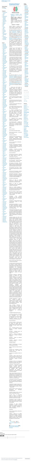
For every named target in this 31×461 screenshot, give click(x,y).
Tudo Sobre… (5, 39)
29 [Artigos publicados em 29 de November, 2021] (24, 99)
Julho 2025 (4, 56)
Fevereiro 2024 (5, 76)
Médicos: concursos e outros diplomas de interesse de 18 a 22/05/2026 (26, 24)
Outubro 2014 (5, 213)
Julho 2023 (4, 85)
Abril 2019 (4, 147)
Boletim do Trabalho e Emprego (4, 18)
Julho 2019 (4, 144)
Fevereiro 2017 (5, 178)
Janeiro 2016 (5, 193)
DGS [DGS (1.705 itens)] (24, 115)
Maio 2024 (4, 73)
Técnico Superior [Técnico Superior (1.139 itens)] (26, 137)
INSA (3, 32)
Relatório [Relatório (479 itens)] (25, 135)
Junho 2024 (4, 72)
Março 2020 (4, 133)
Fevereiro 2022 (5, 105)
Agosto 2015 (4, 201)
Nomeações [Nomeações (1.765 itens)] (26, 130)
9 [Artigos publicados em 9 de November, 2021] (25, 95)
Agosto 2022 (4, 99)
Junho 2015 (4, 203)
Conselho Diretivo (11, 426)
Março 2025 (4, 60)
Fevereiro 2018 (5, 163)
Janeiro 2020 (5, 135)
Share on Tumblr (11, 422)
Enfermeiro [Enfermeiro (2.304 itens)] (26, 118)
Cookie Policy (15, 459)
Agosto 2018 (4, 157)
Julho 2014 (4, 217)
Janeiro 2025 (5, 62)
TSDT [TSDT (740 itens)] (26, 136)
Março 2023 (4, 89)
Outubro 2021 (5, 111)
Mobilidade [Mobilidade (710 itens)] (25, 128)
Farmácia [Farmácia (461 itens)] (27, 119)
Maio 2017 (4, 175)
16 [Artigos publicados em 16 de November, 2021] (25, 96)
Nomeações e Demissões (15, 425)
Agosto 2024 (4, 70)
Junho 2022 (4, 101)
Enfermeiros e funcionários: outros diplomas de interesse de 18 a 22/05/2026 (27, 16)
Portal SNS (4, 38)
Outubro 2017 (5, 169)
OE (3, 35)
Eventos (4, 29)
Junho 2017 (4, 174)
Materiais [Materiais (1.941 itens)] (27, 126)
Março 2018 (4, 162)
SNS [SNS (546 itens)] (24, 136)
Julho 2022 (4, 100)
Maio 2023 (4, 87)
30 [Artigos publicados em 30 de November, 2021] (25, 99)
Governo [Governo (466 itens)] (27, 120)
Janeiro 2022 (5, 106)
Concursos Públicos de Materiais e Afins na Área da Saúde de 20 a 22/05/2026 (26, 32)
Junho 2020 (4, 130)
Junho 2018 (4, 159)
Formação (4, 30)
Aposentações (5, 16)
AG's (3, 15)
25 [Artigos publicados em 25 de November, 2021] (28, 98)
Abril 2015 (4, 205)
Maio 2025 (4, 58)
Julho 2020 (4, 129)
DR (10, 425)
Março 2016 (4, 191)
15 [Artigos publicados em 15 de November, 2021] (24, 96)
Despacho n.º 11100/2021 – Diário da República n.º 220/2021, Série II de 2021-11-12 (16, 15)
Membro (17, 426)
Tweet (11, 421)
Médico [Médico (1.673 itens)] (25, 129)
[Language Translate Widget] (6, 6)
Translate (4, 8)
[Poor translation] (3, 435)
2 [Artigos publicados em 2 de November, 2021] (25, 93)
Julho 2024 (4, 71)
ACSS (3, 14)
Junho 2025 (4, 57)
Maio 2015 (4, 204)
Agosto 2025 (4, 55)
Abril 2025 (4, 59)
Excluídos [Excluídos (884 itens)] (25, 119)
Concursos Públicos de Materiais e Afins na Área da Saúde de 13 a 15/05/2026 (26, 73)
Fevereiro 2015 (5, 207)
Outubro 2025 (5, 52)
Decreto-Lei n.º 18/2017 (16, 32)
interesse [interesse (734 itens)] (25, 123)
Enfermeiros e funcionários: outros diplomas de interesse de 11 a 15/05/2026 (27, 57)
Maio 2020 (4, 131)
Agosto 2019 (4, 143)
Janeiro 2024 (5, 77)
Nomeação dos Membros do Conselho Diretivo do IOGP (14, 4)
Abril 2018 (4, 161)
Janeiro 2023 (5, 91)
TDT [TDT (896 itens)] (25, 136)
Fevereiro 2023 (5, 90)
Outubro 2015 (5, 198)
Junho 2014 (4, 218)
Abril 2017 (4, 176)
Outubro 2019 (5, 140)
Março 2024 (4, 75)
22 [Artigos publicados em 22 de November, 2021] (24, 98)
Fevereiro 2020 (5, 134)
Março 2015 (4, 206)
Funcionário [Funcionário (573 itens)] (25, 120)
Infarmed (4, 31)
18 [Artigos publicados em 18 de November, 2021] (28, 96)
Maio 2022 (4, 102)
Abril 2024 (4, 74)
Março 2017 (4, 177)
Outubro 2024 (5, 67)
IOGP (15, 426)
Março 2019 (4, 148)
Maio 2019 (4, 146)
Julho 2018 (4, 158)
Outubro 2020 (5, 125)
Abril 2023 (4, 88)
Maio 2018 (4, 160)
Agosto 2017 (4, 172)
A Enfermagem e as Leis (6, 0)
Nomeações (11, 427)
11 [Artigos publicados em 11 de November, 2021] (28, 95)
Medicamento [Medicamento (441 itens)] (25, 127)
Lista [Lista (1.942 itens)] (27, 123)
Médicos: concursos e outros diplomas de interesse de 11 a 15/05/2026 (26, 65)
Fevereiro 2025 (5, 61)
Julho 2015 (4, 202)
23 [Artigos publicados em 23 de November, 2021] (25, 98)
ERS (3, 28)
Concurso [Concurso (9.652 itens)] (26, 112)
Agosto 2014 (4, 216)
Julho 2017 (4, 173)
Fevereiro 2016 (5, 192)
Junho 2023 (4, 86)
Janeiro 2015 (5, 208)
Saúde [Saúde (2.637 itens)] (27, 135)
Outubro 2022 (5, 96)
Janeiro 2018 (5, 164)
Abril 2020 (4, 132)
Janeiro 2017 (5, 179)
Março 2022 (4, 104)
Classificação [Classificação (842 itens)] (27, 109)
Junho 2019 (4, 145)
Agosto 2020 (4, 128)
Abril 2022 (4, 103)
